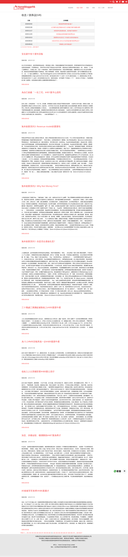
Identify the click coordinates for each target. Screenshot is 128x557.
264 (59, 534)
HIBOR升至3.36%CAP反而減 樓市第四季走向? (65, 42)
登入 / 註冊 (101, 7)
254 (35, 534)
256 (40, 534)
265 (62, 534)
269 (71, 534)
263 (57, 534)
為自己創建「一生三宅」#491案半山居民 (41, 93)
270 (74, 534)
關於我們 (110, 7)
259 (47, 534)
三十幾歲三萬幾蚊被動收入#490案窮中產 (41, 308)
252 (30, 534)
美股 (87, 7)
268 (69, 534)
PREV (22, 534)
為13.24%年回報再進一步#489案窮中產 (41, 342)
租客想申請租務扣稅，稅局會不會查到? (65, 31)
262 (54, 534)
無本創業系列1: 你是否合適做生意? (38, 242)
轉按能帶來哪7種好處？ (65, 24)
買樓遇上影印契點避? (65, 45)
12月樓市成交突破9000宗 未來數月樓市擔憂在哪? (65, 27)
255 (37, 534)
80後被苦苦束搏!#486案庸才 (35, 491)
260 (50, 534)
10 (30, 48)
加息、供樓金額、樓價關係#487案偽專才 (41, 436)
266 (64, 534)
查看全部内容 (25, 85)
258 (45, 534)
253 (33, 534)
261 (52, 534)
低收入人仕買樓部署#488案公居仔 (38, 372)
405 (34, 48)
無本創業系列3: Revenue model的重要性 (41, 127)
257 (42, 534)
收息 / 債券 (80, 7)
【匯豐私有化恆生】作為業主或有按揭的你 (65, 38)
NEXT (37, 48)
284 (78, 534)
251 (28, 534)
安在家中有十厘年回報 (32, 55)
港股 (93, 7)
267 (66, 534)
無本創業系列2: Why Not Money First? (40, 187)
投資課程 (70, 7)
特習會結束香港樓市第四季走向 (65, 34)
